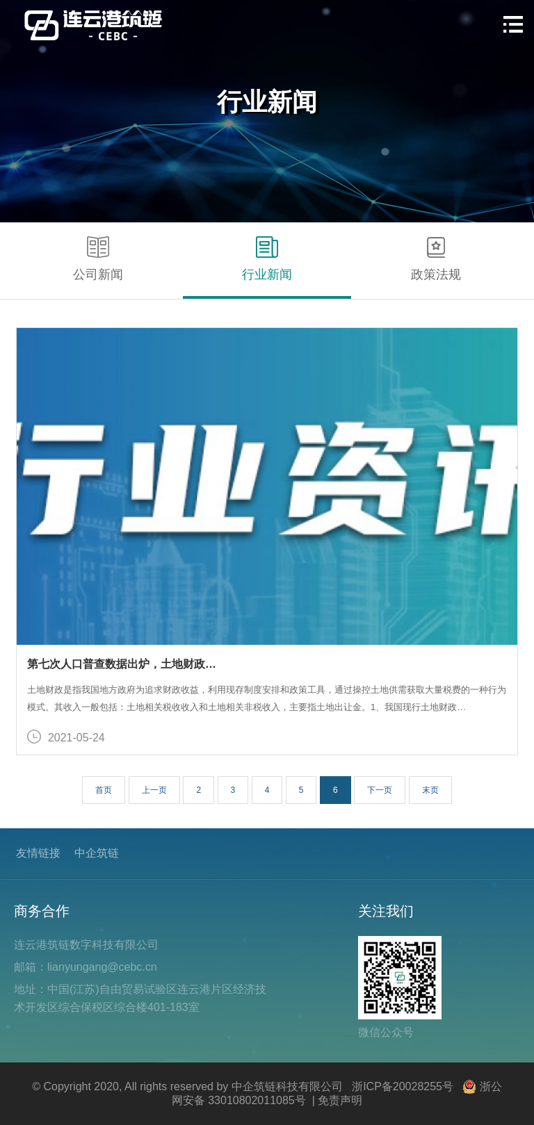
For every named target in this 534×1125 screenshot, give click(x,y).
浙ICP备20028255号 (402, 1086)
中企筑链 (96, 853)
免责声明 (340, 1100)
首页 (103, 790)
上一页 (154, 790)
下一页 (379, 790)
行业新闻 (267, 258)
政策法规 (436, 258)
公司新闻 (98, 258)
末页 (430, 790)
